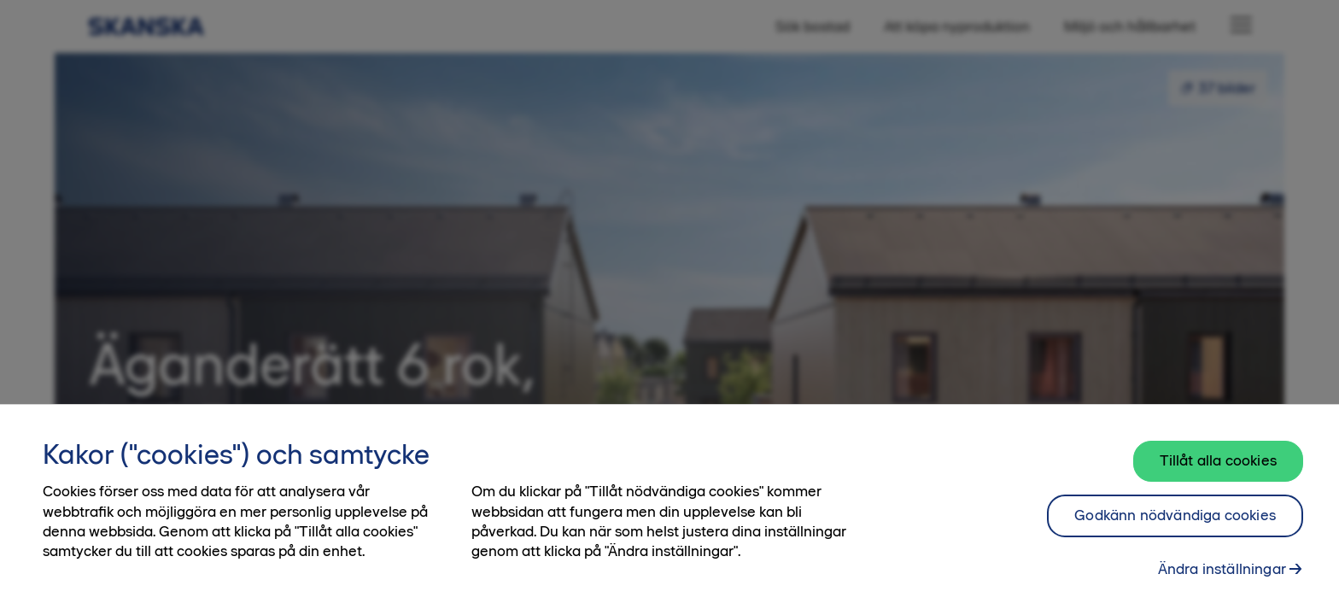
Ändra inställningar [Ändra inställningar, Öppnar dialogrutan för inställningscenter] (1222, 577)
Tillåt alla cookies (1218, 469)
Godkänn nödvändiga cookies (1175, 523)
